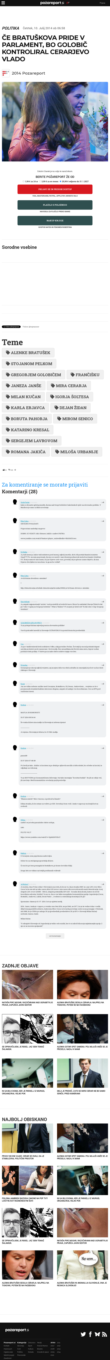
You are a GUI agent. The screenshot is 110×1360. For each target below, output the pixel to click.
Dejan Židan (71, 407)
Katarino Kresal (27, 429)
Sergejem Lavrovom (31, 440)
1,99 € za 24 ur (31, 181)
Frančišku (85, 374)
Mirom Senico (75, 418)
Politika (10, 28)
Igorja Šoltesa (69, 396)
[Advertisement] (55, 283)
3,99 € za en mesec (50, 181)
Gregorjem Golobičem (33, 374)
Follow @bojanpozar (31, 327)
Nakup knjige (55, 220)
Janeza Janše (23, 385)
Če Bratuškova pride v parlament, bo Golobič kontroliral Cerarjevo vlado (45, 48)
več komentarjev (55, 936)
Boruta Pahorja (27, 418)
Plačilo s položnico (55, 205)
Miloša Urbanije (76, 451)
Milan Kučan (23, 396)
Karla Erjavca (25, 407)
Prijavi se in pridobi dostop (55, 189)
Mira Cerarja (69, 385)
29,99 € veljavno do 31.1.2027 (75, 181)
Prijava (102, 3)
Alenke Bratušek (28, 352)
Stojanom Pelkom (29, 363)
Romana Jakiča (26, 451)
